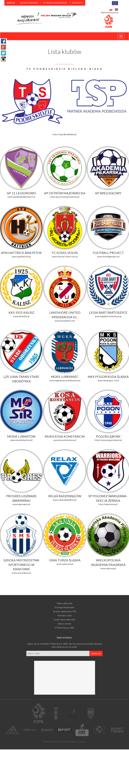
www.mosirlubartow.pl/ (21, 440)
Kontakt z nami (64, 615)
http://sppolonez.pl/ (108, 504)
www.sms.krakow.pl (21, 573)
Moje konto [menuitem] (77, 3)
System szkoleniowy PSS (64, 611)
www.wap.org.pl (108, 568)
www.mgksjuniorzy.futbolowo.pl (64, 380)
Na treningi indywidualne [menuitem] (55, 3)
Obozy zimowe (64, 623)
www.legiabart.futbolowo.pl (108, 316)
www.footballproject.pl (108, 256)
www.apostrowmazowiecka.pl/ (65, 196)
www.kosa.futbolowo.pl (64, 440)
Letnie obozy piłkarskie (64, 619)
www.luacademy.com (65, 320)
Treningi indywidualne (64, 607)
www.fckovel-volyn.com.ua (65, 256)
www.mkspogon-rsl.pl (108, 380)
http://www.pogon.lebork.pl (108, 440)
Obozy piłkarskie (64, 603)
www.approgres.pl (21, 504)
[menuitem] (10, 3)
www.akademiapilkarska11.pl (21, 196)
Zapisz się (96, 653)
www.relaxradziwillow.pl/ (65, 499)
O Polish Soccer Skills (64, 627)
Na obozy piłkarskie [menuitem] (29, 3)
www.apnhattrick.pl (21, 256)
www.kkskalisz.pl (21, 316)
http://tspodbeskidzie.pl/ (65, 134)
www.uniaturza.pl (64, 564)
